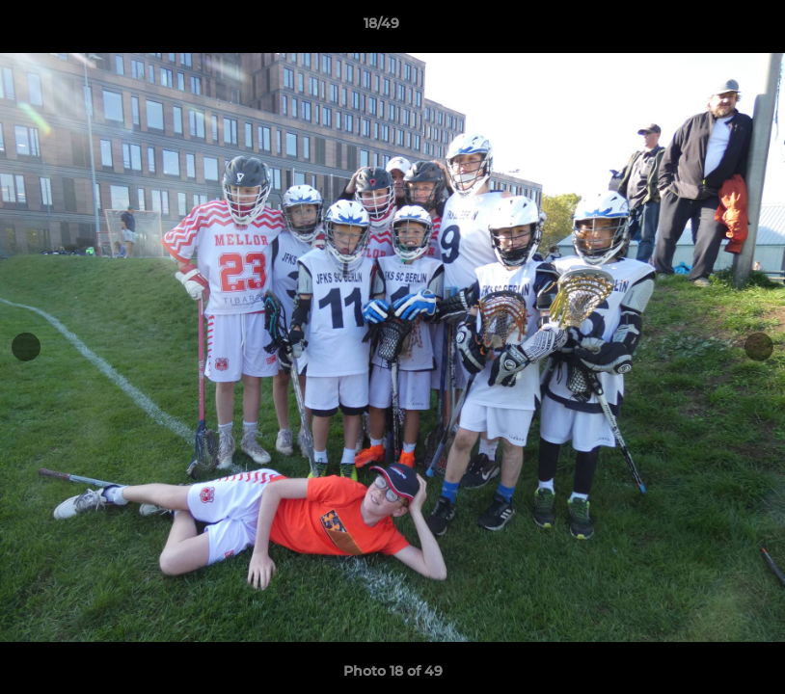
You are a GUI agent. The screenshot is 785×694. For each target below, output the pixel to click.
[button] (704, 28)
